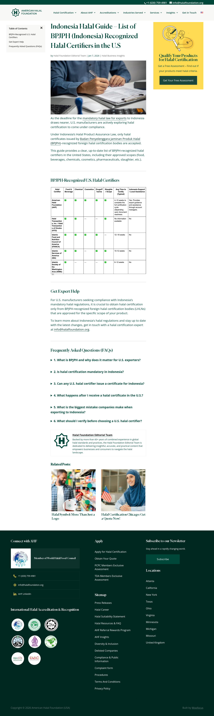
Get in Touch (189, 12)
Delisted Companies (106, 650)
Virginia (150, 615)
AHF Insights (102, 637)
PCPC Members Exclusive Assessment (109, 567)
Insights (170, 12)
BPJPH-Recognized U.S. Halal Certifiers (22, 36)
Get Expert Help (16, 41)
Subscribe (163, 559)
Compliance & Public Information (106, 659)
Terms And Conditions (107, 681)
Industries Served (133, 12)
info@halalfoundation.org (71, 329)
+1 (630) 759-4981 (156, 3)
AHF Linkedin (24, 593)
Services (154, 12)
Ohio (149, 608)
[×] (41, 27)
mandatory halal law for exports (105, 118)
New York (151, 594)
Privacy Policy (102, 688)
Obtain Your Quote (105, 558)
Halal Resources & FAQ (108, 623)
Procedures (101, 675)
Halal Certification (63, 12)
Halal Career (102, 609)
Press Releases (103, 603)
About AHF (87, 12)
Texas (149, 601)
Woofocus (197, 707)
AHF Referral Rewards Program (113, 630)
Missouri (151, 635)
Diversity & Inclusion (106, 644)
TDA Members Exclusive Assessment (108, 577)
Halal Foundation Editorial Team (70, 55)
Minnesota (152, 622)
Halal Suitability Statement (110, 616)
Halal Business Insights (113, 55)
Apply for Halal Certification (110, 551)
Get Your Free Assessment (178, 80)
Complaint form (104, 668)
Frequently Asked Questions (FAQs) (25, 46)
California (151, 588)
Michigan (151, 629)
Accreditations (108, 12)
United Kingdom (155, 642)
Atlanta (150, 581)
